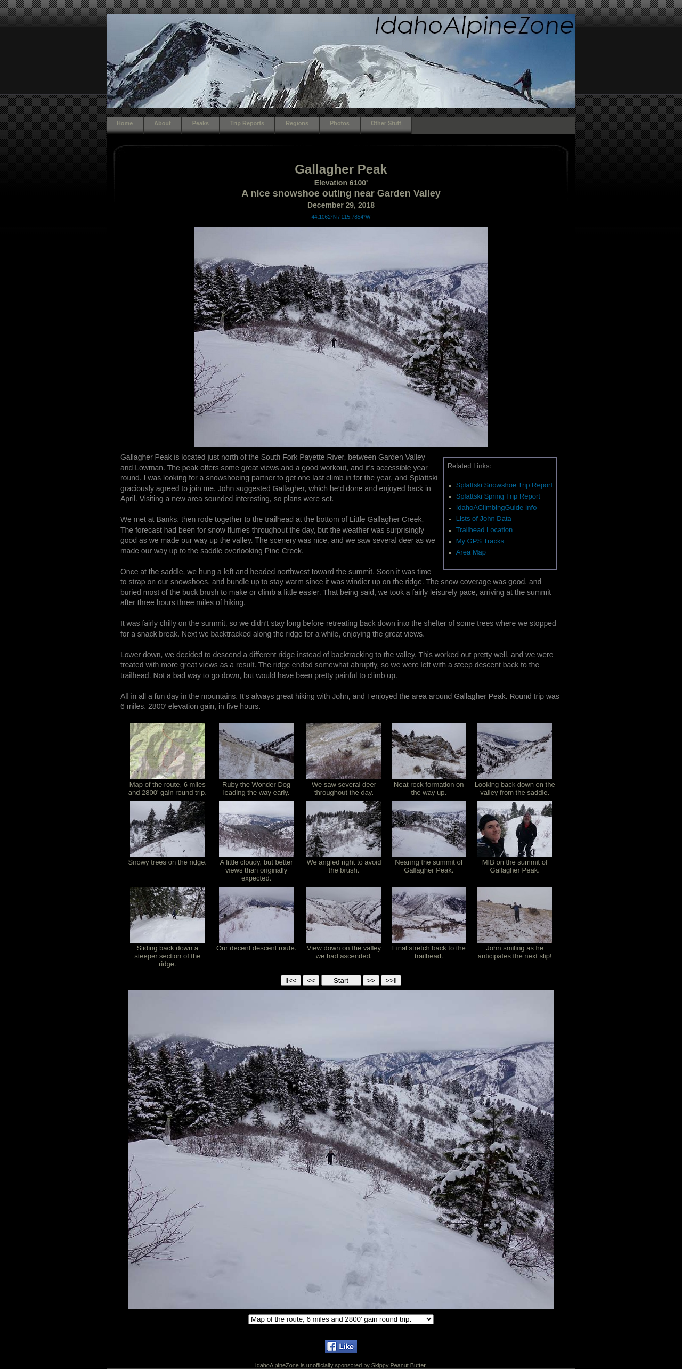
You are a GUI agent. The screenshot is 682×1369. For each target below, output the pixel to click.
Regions (297, 123)
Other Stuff (386, 123)
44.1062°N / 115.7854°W (341, 217)
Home (125, 123)
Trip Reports (247, 123)
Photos (340, 123)
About (162, 123)
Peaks (200, 123)
